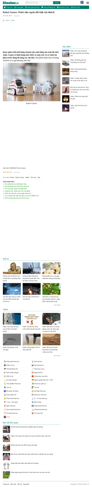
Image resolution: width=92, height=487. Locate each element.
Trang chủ (8, 7)
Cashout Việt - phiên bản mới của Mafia (17, 191)
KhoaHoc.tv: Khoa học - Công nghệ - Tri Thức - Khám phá (13, 3)
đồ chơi (33, 177)
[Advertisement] (31, 36)
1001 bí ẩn (75, 7)
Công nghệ (18, 7)
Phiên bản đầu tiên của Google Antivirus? (18, 193)
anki (38, 177)
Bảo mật (13, 484)
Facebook (26, 484)
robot (12, 177)
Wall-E (27, 177)
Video (12, 20)
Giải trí (8, 20)
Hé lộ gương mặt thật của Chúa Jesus (17, 198)
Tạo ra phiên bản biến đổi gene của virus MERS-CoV (22, 195)
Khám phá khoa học (32, 7)
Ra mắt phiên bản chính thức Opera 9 (17, 186)
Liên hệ (19, 484)
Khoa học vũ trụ (63, 7)
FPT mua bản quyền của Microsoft (16, 188)
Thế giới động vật (48, 7)
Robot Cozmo (19, 177)
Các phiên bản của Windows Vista (16, 184)
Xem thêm (57, 305)
